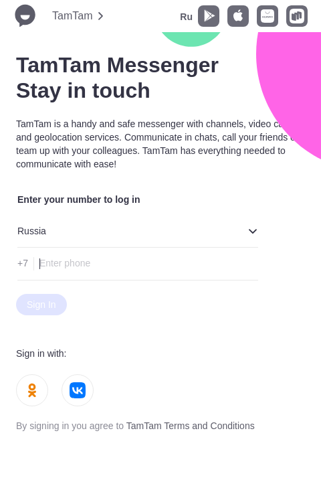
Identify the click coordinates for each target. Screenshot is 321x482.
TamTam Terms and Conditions (190, 425)
